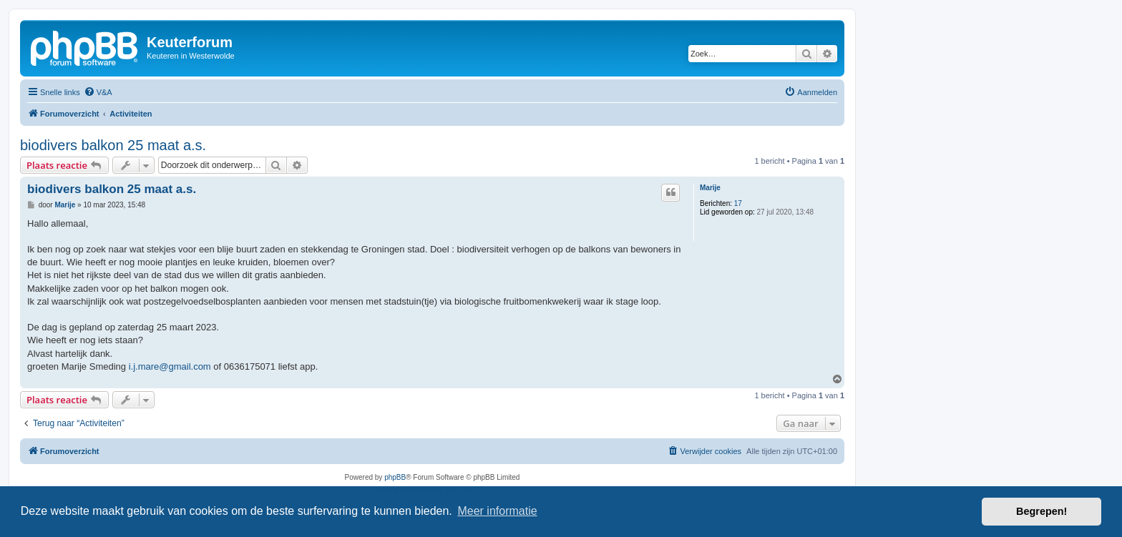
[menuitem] (98, 92)
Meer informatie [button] (497, 511)
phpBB (395, 477)
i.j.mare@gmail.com (170, 366)
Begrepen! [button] (1041, 511)
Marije (710, 188)
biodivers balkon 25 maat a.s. (113, 145)
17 (738, 203)
